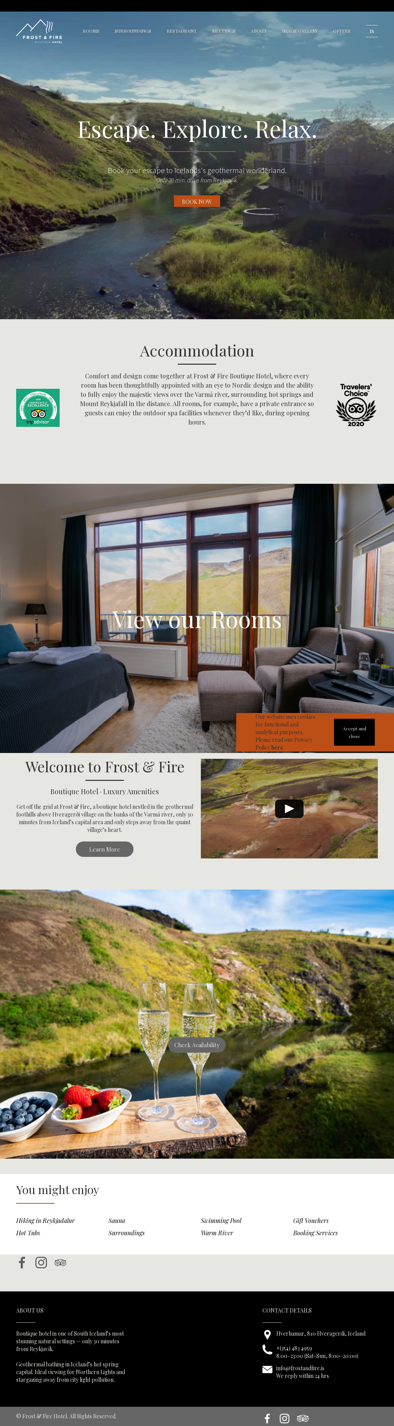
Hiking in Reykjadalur (45, 1230)
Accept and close (354, 732)
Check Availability (197, 1055)
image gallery (300, 31)
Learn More (104, 859)
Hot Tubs (28, 1243)
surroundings (133, 31)
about (259, 31)
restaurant (182, 31)
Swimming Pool (221, 1230)
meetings (223, 31)
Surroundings (127, 1243)
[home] (39, 31)
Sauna (117, 1230)
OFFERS (342, 31)
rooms (91, 31)
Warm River (217, 1243)
